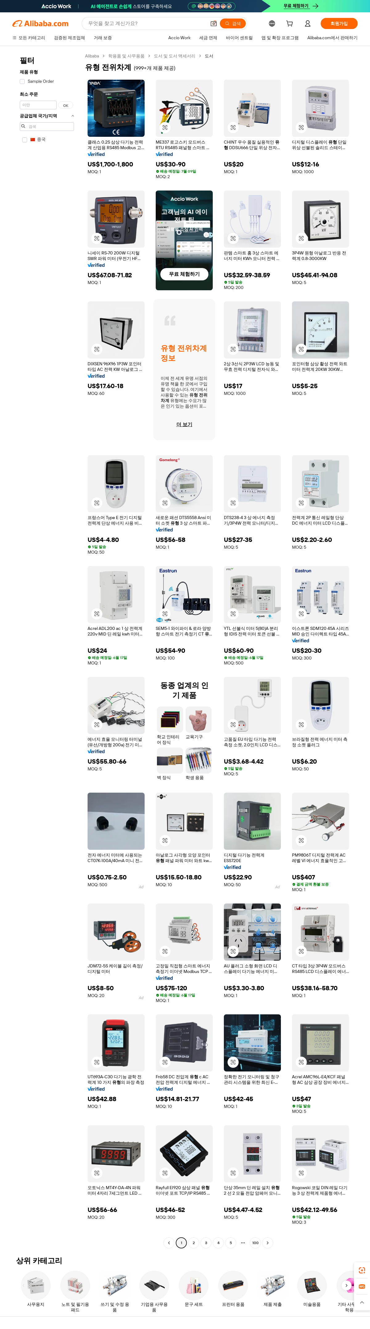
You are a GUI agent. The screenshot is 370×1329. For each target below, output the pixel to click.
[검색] (233, 23)
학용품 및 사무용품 (126, 55)
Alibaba (92, 55)
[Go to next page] (267, 1242)
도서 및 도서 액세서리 (174, 55)
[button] (213, 23)
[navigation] (47, 650)
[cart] (290, 24)
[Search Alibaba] (146, 23)
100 (255, 1243)
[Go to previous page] (169, 1242)
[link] (362, 1270)
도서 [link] (209, 55)
